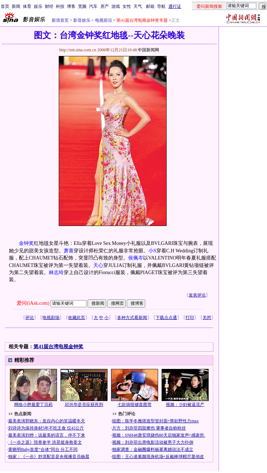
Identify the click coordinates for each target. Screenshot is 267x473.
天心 (98, 265)
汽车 (93, 6)
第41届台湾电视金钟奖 (58, 346)
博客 (71, 6)
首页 (5, 6)
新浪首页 (60, 20)
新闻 (16, 6)
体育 (27, 6)
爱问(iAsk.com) (33, 303)
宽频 (82, 6)
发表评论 (197, 295)
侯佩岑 (135, 258)
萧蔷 (69, 250)
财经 (49, 6)
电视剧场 (50, 317)
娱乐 (38, 6)
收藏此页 (76, 317)
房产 (104, 6)
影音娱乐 (81, 20)
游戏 (115, 6)
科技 (60, 6)
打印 (189, 317)
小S (152, 250)
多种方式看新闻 (132, 317)
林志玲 (56, 272)
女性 (126, 6)
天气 (138, 6)
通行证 (174, 6)
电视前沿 (103, 20)
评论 (29, 317)
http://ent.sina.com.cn (78, 49)
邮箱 (150, 6)
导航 (161, 6)
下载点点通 (166, 317)
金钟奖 (26, 243)
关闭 (207, 317)
